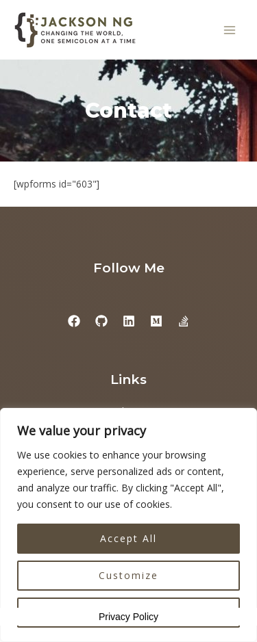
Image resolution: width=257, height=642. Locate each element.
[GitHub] (101, 321)
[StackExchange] (184, 321)
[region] (128, 525)
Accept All (128, 538)
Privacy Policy (128, 616)
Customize (128, 575)
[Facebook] (74, 321)
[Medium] (156, 321)
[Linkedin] (129, 321)
